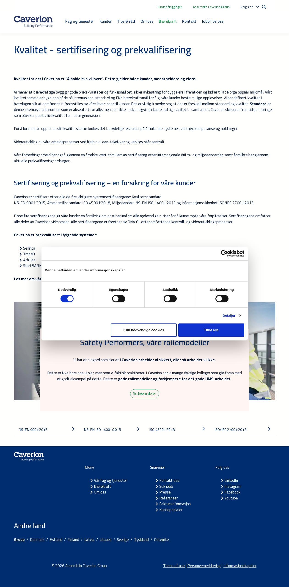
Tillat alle (211, 330)
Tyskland (141, 539)
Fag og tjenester (79, 21)
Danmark (37, 539)
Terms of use (174, 565)
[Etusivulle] (33, 22)
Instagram (233, 486)
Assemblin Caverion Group (211, 7)
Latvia (89, 539)
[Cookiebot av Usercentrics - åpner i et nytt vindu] (224, 253)
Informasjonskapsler (239, 565)
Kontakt (189, 21)
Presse (165, 492)
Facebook (232, 492)
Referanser (168, 498)
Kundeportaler (170, 509)
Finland (73, 539)
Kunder (105, 21)
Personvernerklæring (204, 565)
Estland (56, 539)
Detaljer (229, 315)
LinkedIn (231, 480)
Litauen (106, 539)
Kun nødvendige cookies (144, 330)
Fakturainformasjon (175, 503)
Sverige (123, 539)
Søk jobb (166, 486)
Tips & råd (126, 21)
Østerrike (161, 539)
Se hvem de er (144, 393)
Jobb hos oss (212, 21)
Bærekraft (168, 21)
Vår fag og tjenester (110, 480)
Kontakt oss (169, 480)
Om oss (146, 21)
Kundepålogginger (169, 7)
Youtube (231, 498)
